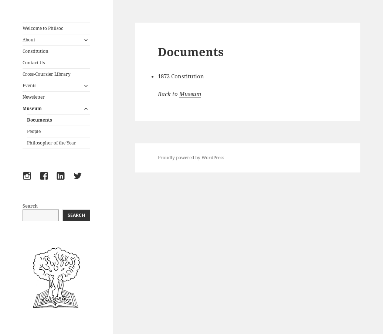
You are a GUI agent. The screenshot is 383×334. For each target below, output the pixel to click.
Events (29, 85)
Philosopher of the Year (51, 143)
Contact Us (34, 62)
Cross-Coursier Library (47, 74)
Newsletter (34, 97)
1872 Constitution (181, 76)
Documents (39, 120)
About (29, 40)
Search (30, 206)
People (34, 131)
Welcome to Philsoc (43, 28)
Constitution (35, 51)
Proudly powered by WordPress (191, 157)
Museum (32, 108)
